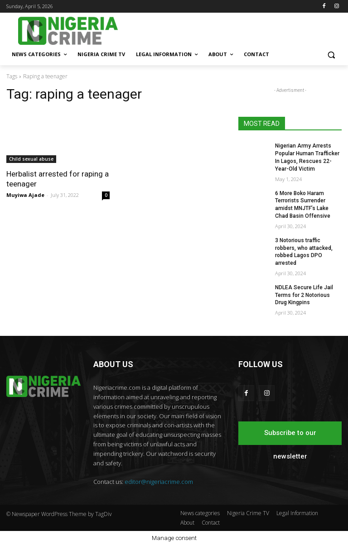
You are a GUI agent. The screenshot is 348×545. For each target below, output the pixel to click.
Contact (211, 522)
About (187, 522)
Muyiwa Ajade (25, 194)
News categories (200, 513)
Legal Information (297, 513)
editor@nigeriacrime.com (159, 482)
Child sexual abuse (31, 159)
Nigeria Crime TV (248, 513)
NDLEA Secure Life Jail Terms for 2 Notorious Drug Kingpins (304, 295)
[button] (331, 54)
